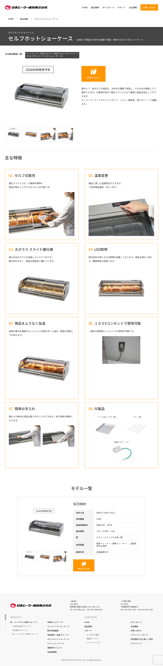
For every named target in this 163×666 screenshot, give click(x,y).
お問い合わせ (136, 630)
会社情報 (133, 7)
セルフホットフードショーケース (52, 55)
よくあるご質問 (93, 634)
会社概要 (134, 626)
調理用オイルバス (54, 647)
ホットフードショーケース (58, 626)
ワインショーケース (55, 643)
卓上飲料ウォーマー (20, 630)
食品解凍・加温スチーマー (58, 634)
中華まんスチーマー (55, 622)
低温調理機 (52, 652)
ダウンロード (108, 7)
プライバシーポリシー (140, 634)
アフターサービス (94, 642)
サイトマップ (136, 643)
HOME (85, 7)
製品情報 (95, 7)
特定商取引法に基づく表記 (142, 639)
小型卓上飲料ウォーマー (22, 626)
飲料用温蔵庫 (52, 630)
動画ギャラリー (93, 638)
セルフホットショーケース (58, 639)
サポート (121, 7)
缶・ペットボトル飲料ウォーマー (24, 622)
